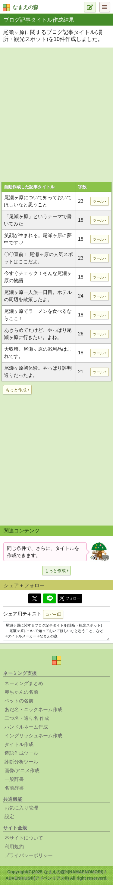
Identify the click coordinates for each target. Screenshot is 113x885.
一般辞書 (14, 779)
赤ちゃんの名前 (21, 692)
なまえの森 (25, 7)
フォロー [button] (69, 598)
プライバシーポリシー (29, 855)
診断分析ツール (21, 761)
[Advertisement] (56, 109)
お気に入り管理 (21, 807)
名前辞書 (14, 788)
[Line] (49, 598)
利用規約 (14, 846)
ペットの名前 (19, 700)
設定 (9, 816)
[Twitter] (34, 598)
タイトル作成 (19, 744)
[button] (17, 389)
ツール (98, 201)
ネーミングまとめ (24, 683)
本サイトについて (24, 837)
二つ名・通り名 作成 (27, 718)
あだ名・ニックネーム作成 (33, 709)
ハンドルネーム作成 (26, 726)
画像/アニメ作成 (22, 770)
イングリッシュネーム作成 (33, 735)
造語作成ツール (21, 753)
